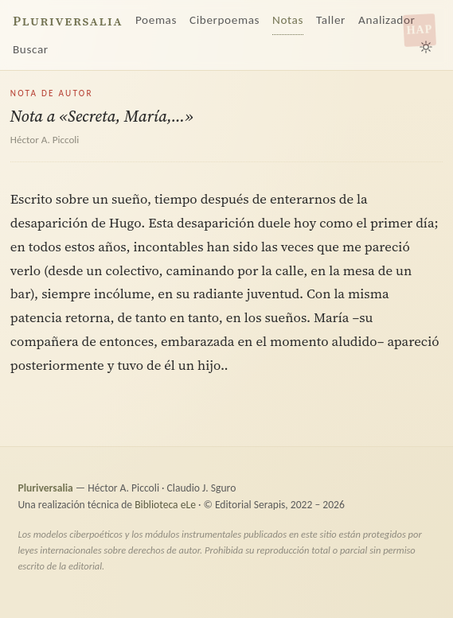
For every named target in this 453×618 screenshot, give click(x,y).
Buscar (31, 49)
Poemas (156, 20)
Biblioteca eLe (165, 504)
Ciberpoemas (224, 20)
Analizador (386, 20)
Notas (287, 20)
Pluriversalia (68, 21)
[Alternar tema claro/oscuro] (426, 47)
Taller (331, 20)
